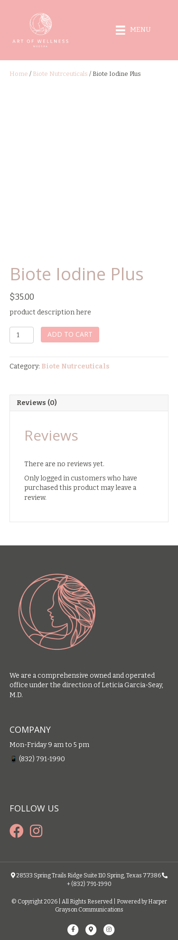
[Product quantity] (21, 335)
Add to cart (70, 334)
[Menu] (133, 30)
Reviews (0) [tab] (37, 403)
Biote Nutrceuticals (60, 73)
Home (18, 73)
